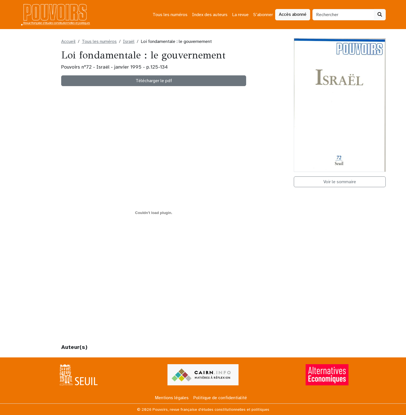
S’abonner (263, 15)
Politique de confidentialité (220, 398)
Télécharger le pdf (154, 81)
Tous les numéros (170, 15)
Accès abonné (292, 14)
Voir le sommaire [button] (339, 182)
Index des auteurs (210, 15)
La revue (240, 15)
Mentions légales (172, 398)
